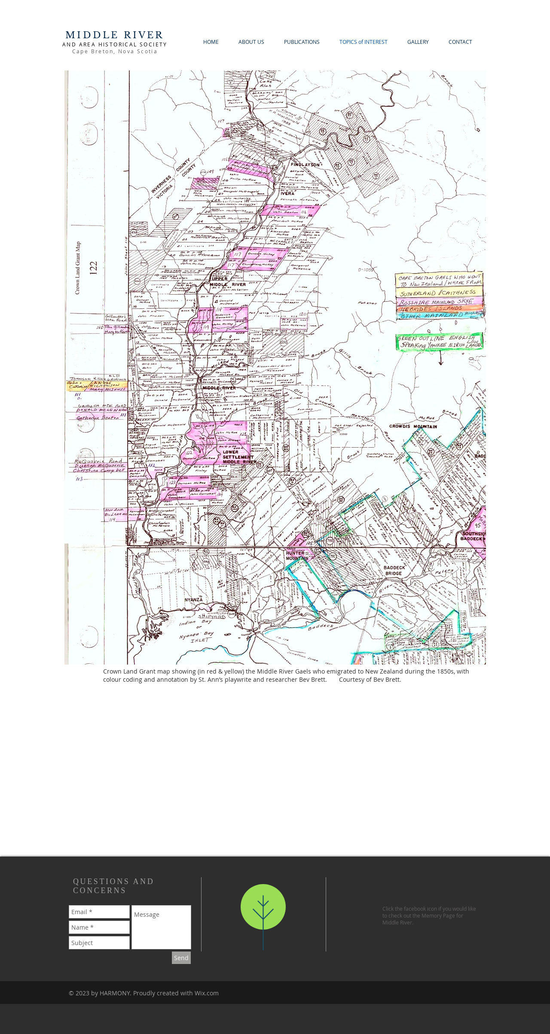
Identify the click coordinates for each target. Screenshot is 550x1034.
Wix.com (207, 993)
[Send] (181, 958)
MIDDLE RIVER (114, 35)
